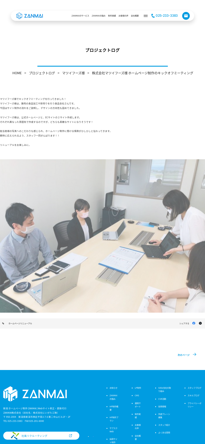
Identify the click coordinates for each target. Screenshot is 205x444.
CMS (137, 395)
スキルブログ (193, 395)
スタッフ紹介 (164, 424)
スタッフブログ (194, 387)
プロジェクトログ (42, 73)
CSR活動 (162, 398)
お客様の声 (138, 426)
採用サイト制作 (113, 440)
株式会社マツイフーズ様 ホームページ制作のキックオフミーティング (142, 73)
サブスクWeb (113, 430)
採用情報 (162, 406)
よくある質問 (164, 432)
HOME (17, 73)
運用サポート (138, 405)
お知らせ (113, 387)
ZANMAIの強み (113, 397)
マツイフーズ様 (73, 73)
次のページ (184, 355)
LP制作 (138, 387)
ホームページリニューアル (20, 323)
